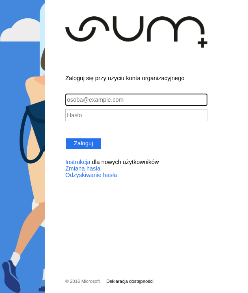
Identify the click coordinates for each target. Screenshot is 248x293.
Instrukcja (78, 162)
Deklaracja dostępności (129, 281)
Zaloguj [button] (83, 143)
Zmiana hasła (82, 168)
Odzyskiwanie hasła (91, 175)
